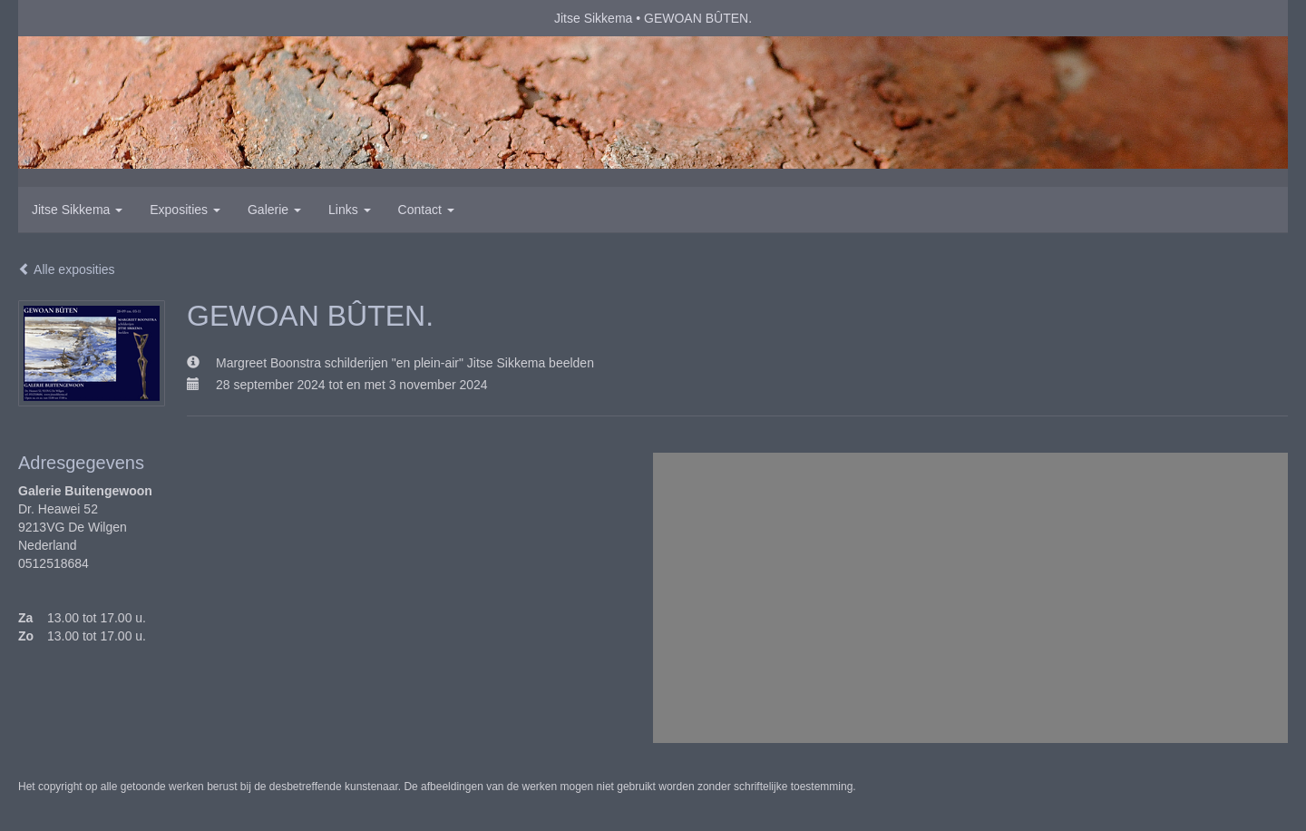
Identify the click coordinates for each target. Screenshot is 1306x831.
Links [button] (349, 209)
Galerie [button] (274, 209)
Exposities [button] (185, 209)
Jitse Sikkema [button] (77, 209)
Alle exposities (66, 269)
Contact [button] (426, 209)
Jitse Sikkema (593, 18)
